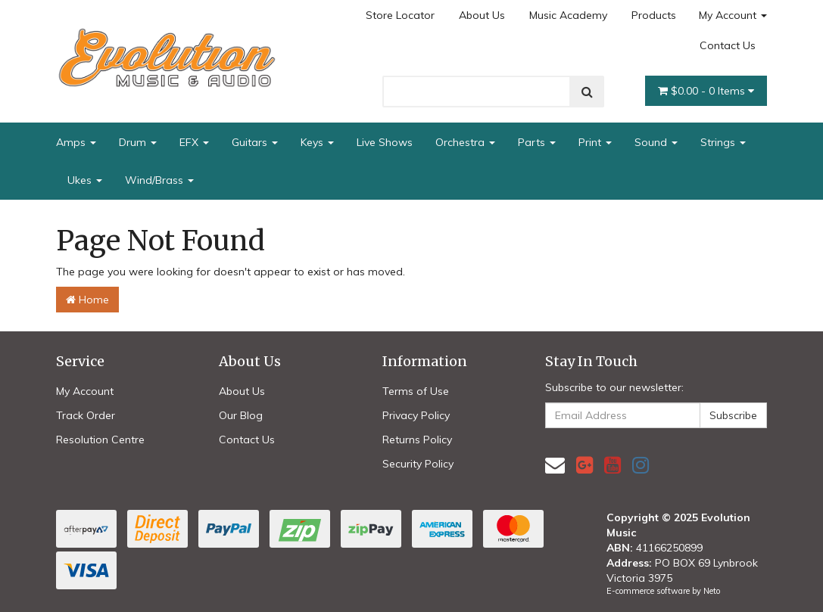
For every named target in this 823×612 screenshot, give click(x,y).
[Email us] (555, 464)
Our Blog (241, 415)
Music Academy (568, 15)
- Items (706, 91)
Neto (711, 591)
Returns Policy (417, 439)
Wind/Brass (159, 180)
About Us (482, 15)
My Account (733, 15)
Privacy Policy (416, 415)
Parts (537, 142)
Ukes (84, 180)
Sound (656, 142)
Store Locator (400, 15)
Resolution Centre (100, 439)
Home (87, 299)
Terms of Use (415, 391)
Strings (723, 142)
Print (595, 142)
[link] (584, 464)
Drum (138, 142)
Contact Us (728, 45)
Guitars (255, 142)
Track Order (85, 415)
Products (653, 15)
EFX (194, 142)
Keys (317, 142)
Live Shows (385, 142)
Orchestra (465, 142)
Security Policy (418, 464)
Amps (76, 142)
